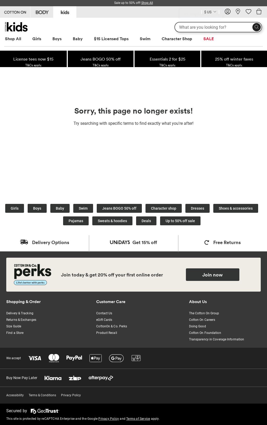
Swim (145, 39)
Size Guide (13, 326)
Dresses (197, 208)
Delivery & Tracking (19, 313)
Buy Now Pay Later (21, 378)
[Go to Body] (42, 12)
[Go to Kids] (64, 11)
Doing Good (197, 326)
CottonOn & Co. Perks (111, 326)
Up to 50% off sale (180, 221)
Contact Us (104, 313)
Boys (57, 39)
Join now (212, 274)
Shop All (13, 39)
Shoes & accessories (236, 208)
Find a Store (14, 333)
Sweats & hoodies (112, 221)
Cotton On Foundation (205, 333)
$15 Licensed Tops (111, 39)
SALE (208, 39)
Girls (36, 39)
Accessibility (15, 395)
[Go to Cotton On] (15, 12)
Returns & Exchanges (21, 320)
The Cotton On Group (204, 313)
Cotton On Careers (202, 320)
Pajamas (76, 221)
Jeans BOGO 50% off (119, 208)
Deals (146, 221)
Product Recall (106, 333)
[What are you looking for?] (218, 27)
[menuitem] (18, 39)
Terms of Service (138, 419)
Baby (78, 39)
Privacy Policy (71, 395)
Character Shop (177, 39)
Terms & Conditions (42, 395)
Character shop (163, 208)
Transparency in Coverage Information (216, 339)
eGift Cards (104, 320)
